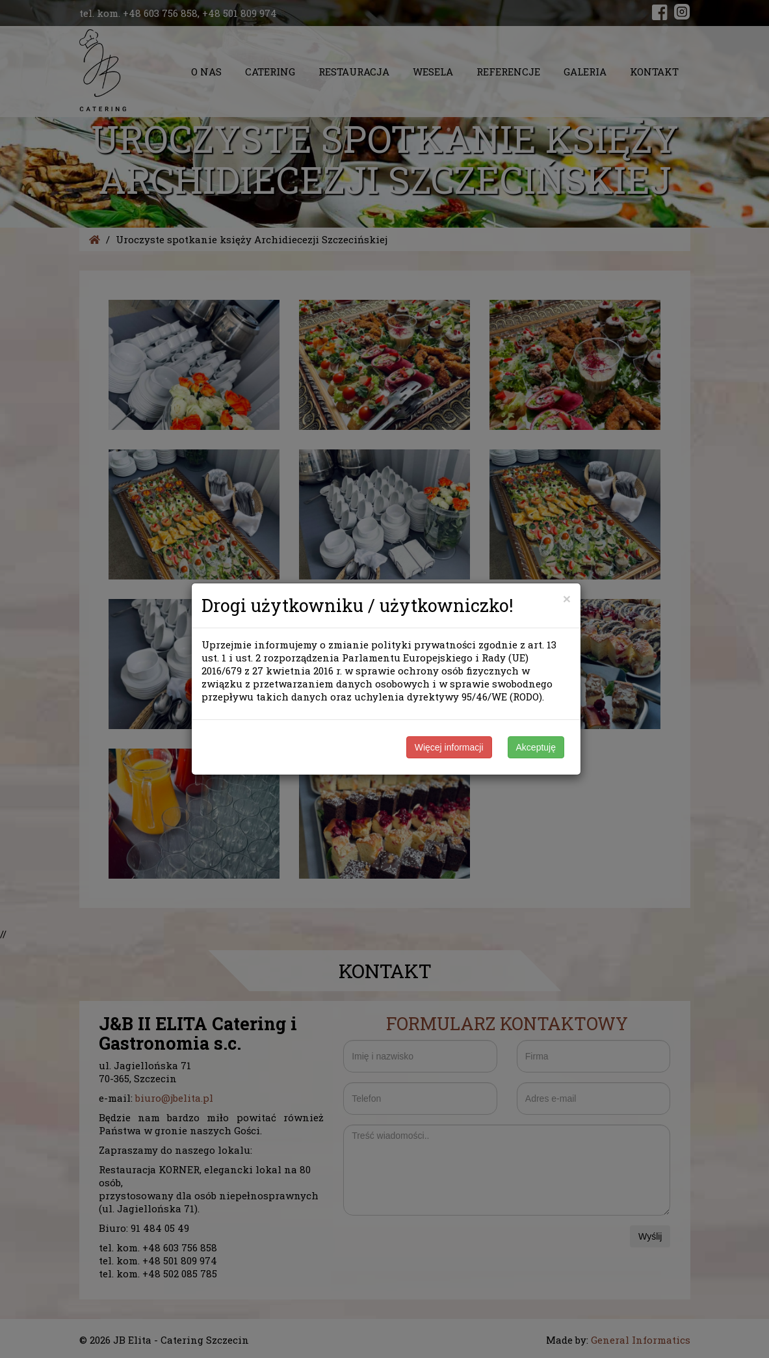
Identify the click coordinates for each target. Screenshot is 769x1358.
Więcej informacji (449, 747)
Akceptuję (536, 747)
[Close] (567, 599)
